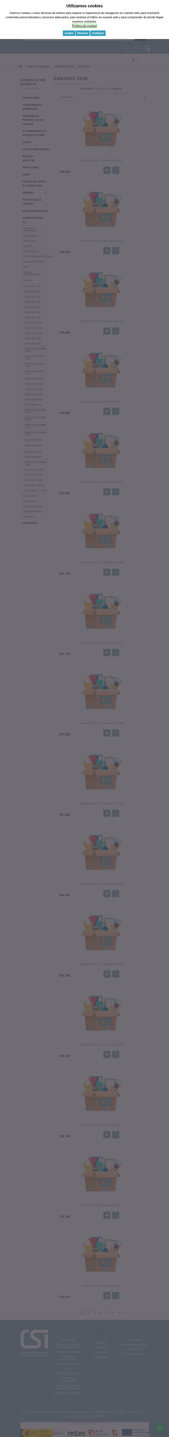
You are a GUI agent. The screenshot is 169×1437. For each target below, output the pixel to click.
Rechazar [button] (82, 33)
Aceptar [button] (69, 33)
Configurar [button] (98, 33)
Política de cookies (85, 26)
